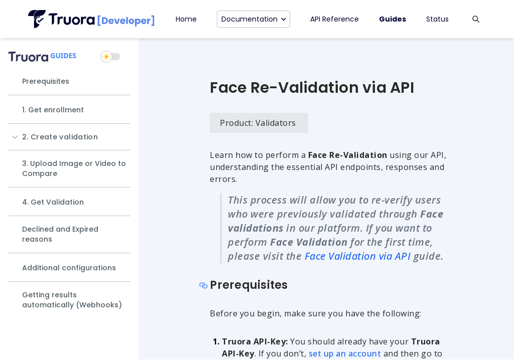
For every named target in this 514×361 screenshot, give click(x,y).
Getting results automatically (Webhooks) (72, 300)
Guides (392, 19)
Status (437, 19)
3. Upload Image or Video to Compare (74, 168)
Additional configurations (69, 268)
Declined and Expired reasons (60, 234)
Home (186, 19)
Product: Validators (258, 122)
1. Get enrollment (53, 110)
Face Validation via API (358, 256)
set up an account (345, 353)
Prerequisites (45, 81)
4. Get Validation (53, 202)
